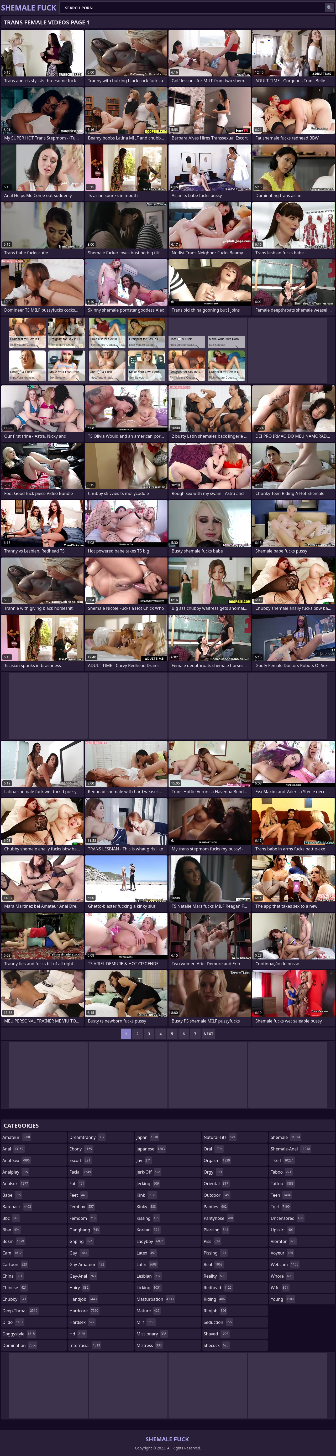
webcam (285, 1264)
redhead (218, 1288)
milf (146, 1322)
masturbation (155, 1299)
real (214, 1264)
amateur (16, 1137)
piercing (216, 1230)
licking (149, 1288)
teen (281, 1195)
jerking (148, 1183)
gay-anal (83, 1276)
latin (147, 1264)
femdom (83, 1218)
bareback (17, 1207)
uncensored (287, 1218)
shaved (217, 1334)
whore (282, 1276)
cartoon (15, 1264)
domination (19, 1345)
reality (215, 1276)
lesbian (149, 1276)
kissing (148, 1218)
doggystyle (19, 1334)
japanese (151, 1149)
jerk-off (148, 1172)
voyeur (282, 1253)
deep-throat (20, 1311)
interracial (86, 1345)
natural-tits (220, 1137)
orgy (213, 1172)
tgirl (281, 1207)
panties (216, 1207)
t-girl (283, 1160)
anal (13, 1149)
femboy (82, 1207)
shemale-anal (291, 1149)
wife (280, 1288)
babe (12, 1195)
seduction (218, 1322)
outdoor (217, 1195)
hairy (80, 1288)
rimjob (215, 1311)
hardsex (83, 1322)
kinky (146, 1207)
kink (146, 1195)
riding (215, 1299)
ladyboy (150, 1241)
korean (148, 1230)
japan (147, 1137)
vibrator (284, 1241)
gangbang (85, 1230)
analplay (15, 1172)
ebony (81, 1149)
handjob (84, 1299)
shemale (286, 1137)
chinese (15, 1288)
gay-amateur (88, 1264)
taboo (282, 1172)
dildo (13, 1322)
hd (78, 1334)
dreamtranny (88, 1137)
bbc (11, 1218)
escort (81, 1160)
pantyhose (219, 1218)
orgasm (217, 1160)
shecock (217, 1345)
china (13, 1276)
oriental (217, 1183)
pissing (216, 1253)
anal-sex (16, 1160)
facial (81, 1172)
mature (148, 1311)
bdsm (13, 1241)
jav (144, 1160)
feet (79, 1195)
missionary (152, 1334)
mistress (149, 1345)
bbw (11, 1230)
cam (12, 1253)
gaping (82, 1241)
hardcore (84, 1311)
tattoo (283, 1183)
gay (79, 1253)
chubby (14, 1299)
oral (214, 1149)
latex (146, 1253)
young (283, 1299)
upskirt (283, 1230)
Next (208, 1033)
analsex (15, 1183)
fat (78, 1183)
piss (212, 1241)
